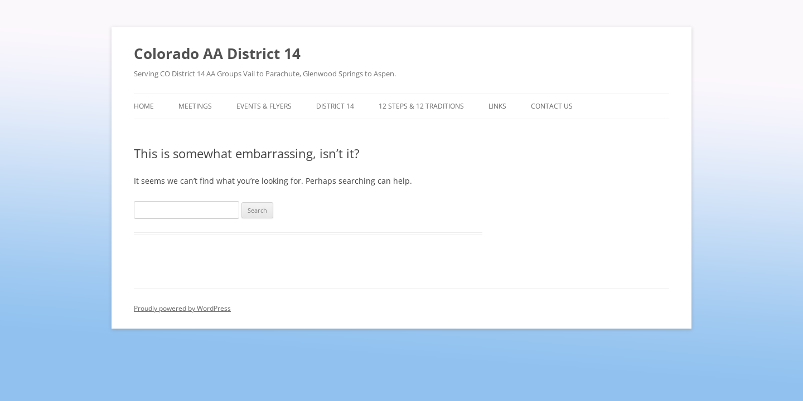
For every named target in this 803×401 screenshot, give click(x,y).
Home (144, 106)
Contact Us (552, 106)
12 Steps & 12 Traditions (421, 106)
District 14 (335, 106)
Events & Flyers (264, 106)
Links (497, 106)
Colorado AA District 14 (217, 53)
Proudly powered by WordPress (182, 308)
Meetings (195, 106)
